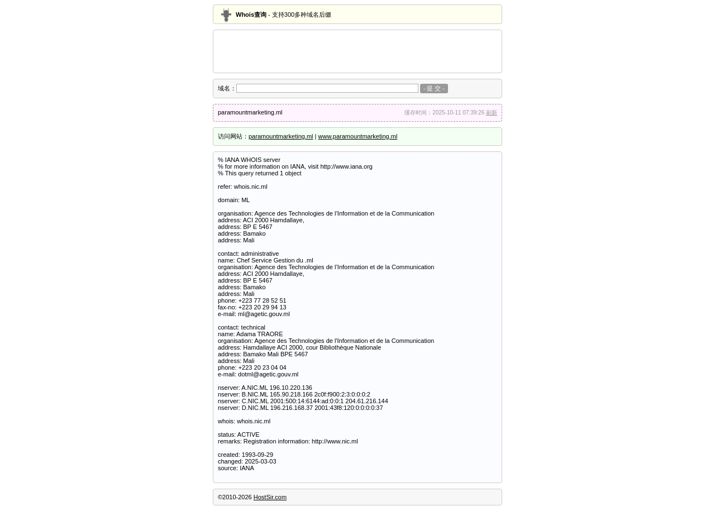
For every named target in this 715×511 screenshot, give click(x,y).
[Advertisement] (357, 51)
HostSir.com (270, 497)
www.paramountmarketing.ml (358, 136)
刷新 (491, 112)
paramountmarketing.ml (281, 136)
